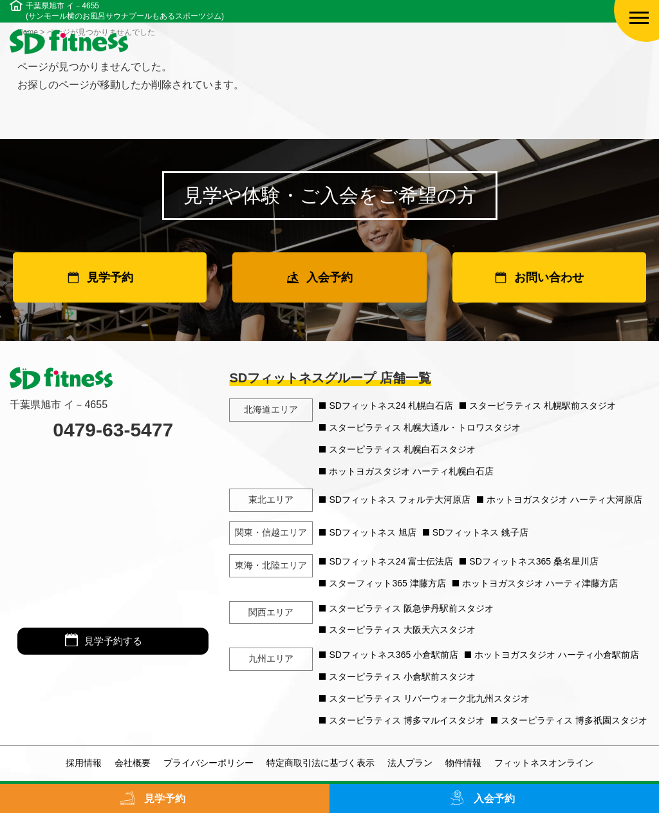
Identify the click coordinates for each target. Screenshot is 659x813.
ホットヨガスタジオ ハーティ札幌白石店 (411, 471)
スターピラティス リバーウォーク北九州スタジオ (429, 698)
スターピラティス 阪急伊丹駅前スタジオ (411, 608)
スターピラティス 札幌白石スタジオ (402, 449)
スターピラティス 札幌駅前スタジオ (542, 405)
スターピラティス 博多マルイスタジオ (407, 720)
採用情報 (84, 763)
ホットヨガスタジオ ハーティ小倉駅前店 (556, 654)
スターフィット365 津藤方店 (387, 583)
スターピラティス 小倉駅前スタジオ (402, 676)
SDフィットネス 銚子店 (480, 532)
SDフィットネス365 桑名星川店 (534, 561)
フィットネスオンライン (543, 763)
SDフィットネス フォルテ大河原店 (399, 499)
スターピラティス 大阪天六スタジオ (402, 629)
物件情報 (463, 763)
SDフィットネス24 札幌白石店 (391, 405)
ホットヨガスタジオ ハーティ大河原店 (564, 499)
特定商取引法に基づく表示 (320, 763)
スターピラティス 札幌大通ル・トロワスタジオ (425, 427)
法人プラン (409, 763)
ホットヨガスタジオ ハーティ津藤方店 (540, 583)
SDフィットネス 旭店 (372, 532)
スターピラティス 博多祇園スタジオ (574, 720)
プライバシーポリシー (208, 763)
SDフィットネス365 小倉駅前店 (393, 654)
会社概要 (133, 763)
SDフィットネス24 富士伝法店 (391, 561)
